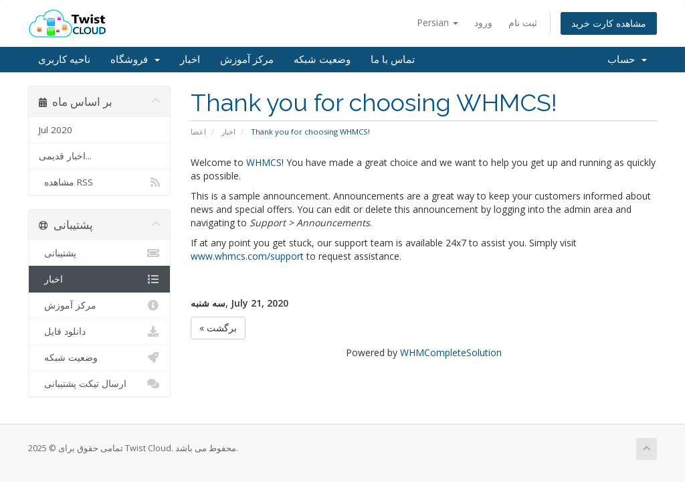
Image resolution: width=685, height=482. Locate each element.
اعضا (198, 132)
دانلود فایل (99, 331)
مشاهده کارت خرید (608, 23)
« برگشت (218, 327)
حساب (627, 60)
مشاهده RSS (99, 182)
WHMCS (264, 162)
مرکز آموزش (247, 60)
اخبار (190, 60)
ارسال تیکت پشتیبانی (99, 384)
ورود (483, 22)
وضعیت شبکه (322, 60)
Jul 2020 (55, 130)
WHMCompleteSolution (451, 352)
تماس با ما (393, 60)
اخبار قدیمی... (65, 156)
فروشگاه (135, 60)
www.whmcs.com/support (247, 256)
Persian (437, 22)
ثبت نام (522, 22)
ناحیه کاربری (64, 60)
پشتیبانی (99, 253)
